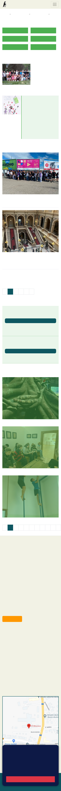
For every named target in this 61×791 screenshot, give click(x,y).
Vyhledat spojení (48, 763)
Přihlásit (17, 784)
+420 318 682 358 (15, 630)
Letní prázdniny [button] (13, 356)
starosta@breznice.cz (19, 611)
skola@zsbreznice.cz (19, 653)
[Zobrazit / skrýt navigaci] (54, 4)
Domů (5, 14)
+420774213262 (34, 111)
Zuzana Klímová (35, 98)
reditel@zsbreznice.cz (20, 633)
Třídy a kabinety (20, 14)
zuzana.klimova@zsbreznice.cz (41, 108)
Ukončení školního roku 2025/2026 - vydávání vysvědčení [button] (25, 327)
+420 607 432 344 (26, 646)
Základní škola (15, 4)
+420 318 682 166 (25, 649)
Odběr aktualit (12, 618)
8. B (53, 14)
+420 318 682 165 (27, 643)
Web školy (53, 777)
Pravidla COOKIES (22, 788)
